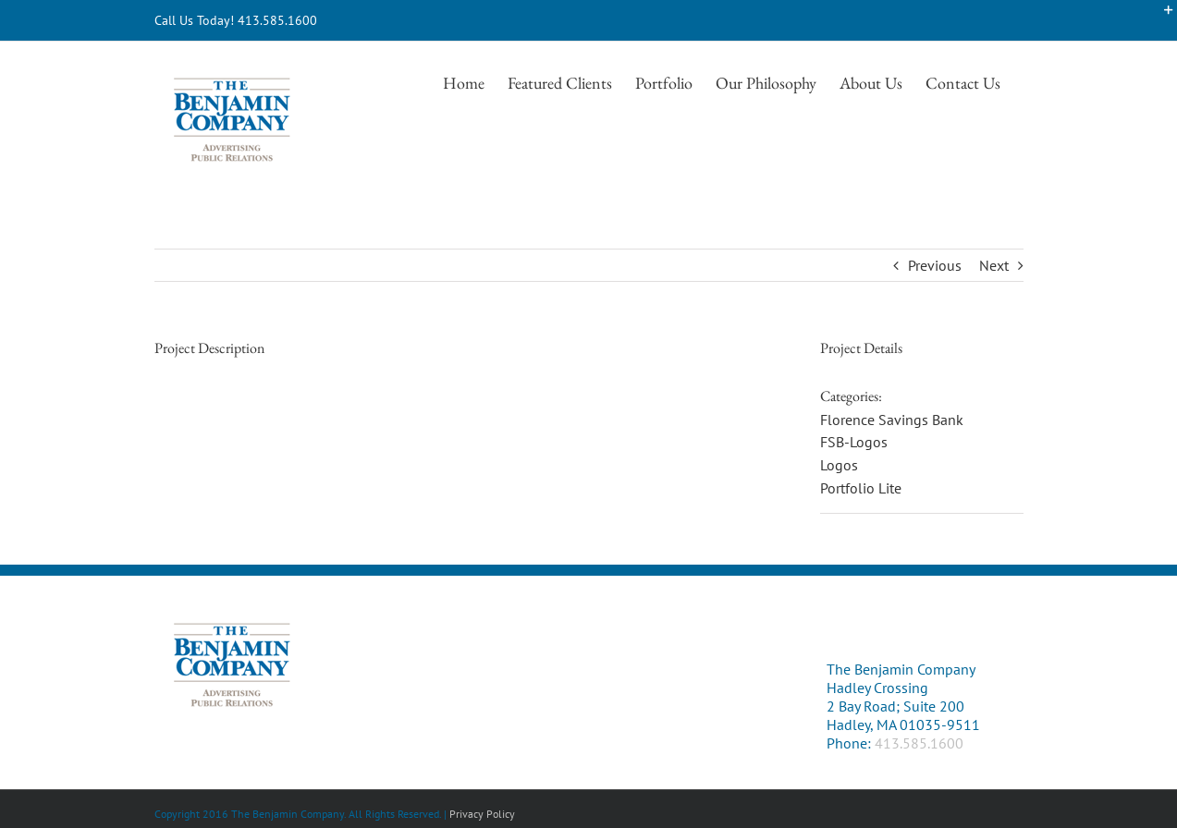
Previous (935, 265)
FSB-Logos (854, 441)
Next (994, 265)
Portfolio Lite (860, 488)
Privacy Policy (482, 814)
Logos (839, 465)
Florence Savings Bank (891, 419)
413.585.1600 (919, 743)
